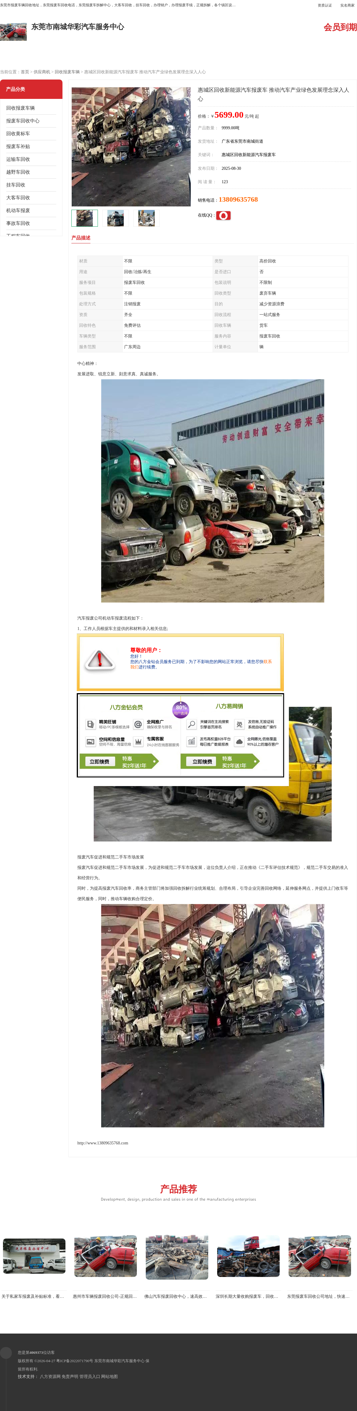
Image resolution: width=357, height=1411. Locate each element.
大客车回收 (18, 197)
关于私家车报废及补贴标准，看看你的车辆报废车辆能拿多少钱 (59, 1296)
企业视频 (111, 57)
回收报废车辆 (67, 72)
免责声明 (70, 1376)
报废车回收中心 (23, 120)
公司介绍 (156, 57)
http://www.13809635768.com (102, 1143)
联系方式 (290, 57)
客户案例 (245, 57)
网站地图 (109, 1376)
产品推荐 (178, 1192)
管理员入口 (89, 1376)
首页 (25, 72)
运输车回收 (18, 159)
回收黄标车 (18, 133)
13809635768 (238, 199)
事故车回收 (18, 223)
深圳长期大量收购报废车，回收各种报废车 (255, 1296)
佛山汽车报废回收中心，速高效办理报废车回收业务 (192, 1296)
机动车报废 (18, 210)
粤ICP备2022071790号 (74, 1361)
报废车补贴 (18, 146)
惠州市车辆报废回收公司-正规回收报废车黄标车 (117, 1296)
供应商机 (66, 57)
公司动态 (200, 57)
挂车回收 (15, 184)
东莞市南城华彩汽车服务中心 (119, 1361)
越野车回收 (18, 172)
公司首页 (22, 57)
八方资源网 (50, 1376)
